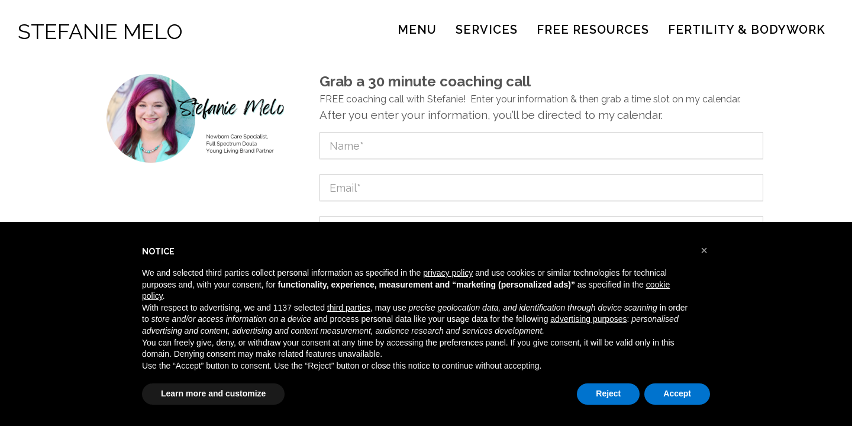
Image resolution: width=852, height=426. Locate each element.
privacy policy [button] (448, 272)
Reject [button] (608, 393)
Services (487, 29)
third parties (348, 307)
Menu (417, 29)
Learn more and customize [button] (213, 393)
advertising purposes (588, 319)
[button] (704, 250)
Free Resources (593, 29)
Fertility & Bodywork (746, 29)
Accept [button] (677, 393)
